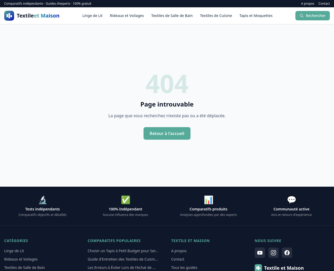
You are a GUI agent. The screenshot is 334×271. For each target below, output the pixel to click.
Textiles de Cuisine (216, 15)
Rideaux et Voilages (127, 15)
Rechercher (313, 15)
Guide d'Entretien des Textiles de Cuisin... (123, 259)
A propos (307, 4)
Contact (324, 4)
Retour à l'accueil (167, 133)
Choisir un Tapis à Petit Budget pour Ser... (123, 250)
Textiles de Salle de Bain (172, 15)
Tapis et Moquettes (255, 15)
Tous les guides (184, 267)
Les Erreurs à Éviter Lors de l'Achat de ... (122, 267)
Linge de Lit (92, 15)
